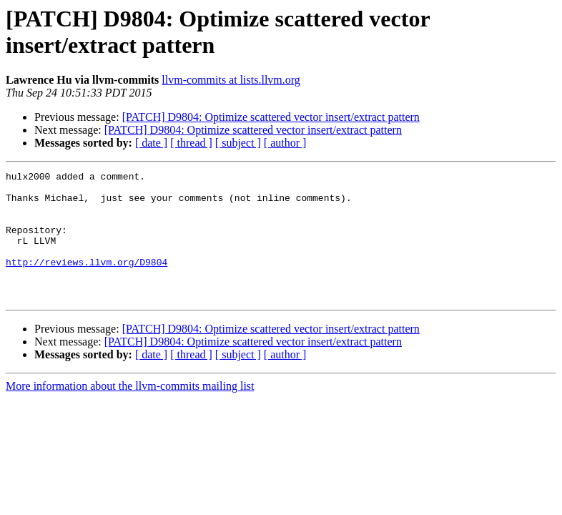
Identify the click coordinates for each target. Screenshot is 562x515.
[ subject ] (238, 143)
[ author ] (285, 143)
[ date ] (151, 143)
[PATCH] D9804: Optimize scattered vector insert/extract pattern (271, 117)
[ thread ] (191, 143)
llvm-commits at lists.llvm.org (231, 80)
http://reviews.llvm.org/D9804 (86, 281)
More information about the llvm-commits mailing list (130, 412)
